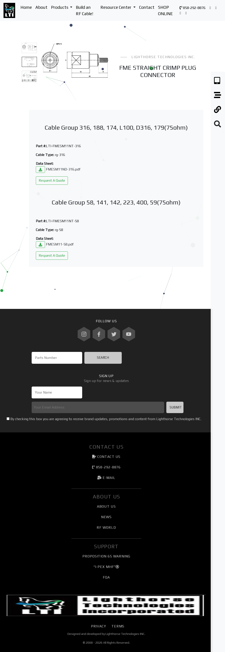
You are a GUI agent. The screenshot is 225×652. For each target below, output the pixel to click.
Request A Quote (52, 180)
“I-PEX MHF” (106, 567)
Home (26, 7)
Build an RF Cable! (84, 10)
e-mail (106, 478)
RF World (106, 527)
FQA (106, 577)
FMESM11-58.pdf (55, 244)
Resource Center (118, 7)
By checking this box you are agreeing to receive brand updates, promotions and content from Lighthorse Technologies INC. (105, 419)
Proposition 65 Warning (106, 556)
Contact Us (106, 457)
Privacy (98, 626)
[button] (45, 66)
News (106, 517)
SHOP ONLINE (165, 10)
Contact (146, 7)
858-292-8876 (192, 8)
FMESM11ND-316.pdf (58, 169)
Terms (117, 626)
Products (62, 7)
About (41, 7)
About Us (106, 506)
